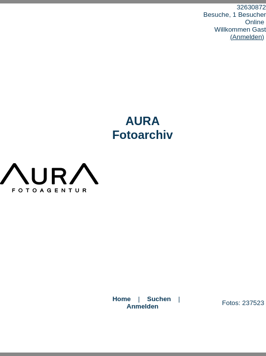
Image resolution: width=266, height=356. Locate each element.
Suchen (159, 299)
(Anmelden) (247, 37)
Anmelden (142, 306)
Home (121, 299)
